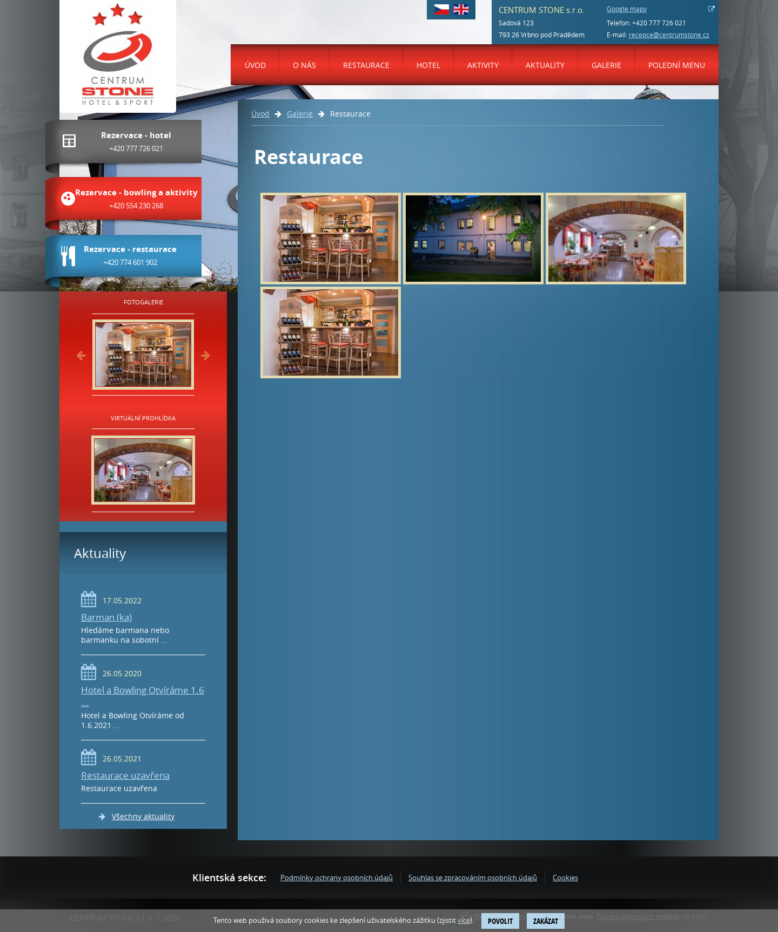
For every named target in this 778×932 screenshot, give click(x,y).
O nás (304, 65)
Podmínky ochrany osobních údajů (336, 877)
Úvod (255, 65)
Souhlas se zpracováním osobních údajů (472, 877)
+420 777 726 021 (659, 22)
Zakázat (545, 921)
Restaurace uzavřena (125, 775)
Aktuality (545, 65)
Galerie (606, 65)
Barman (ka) (106, 617)
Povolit (500, 921)
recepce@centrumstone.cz (669, 34)
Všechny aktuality (143, 816)
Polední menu (676, 65)
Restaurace (366, 65)
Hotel (428, 65)
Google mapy (627, 8)
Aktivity (483, 65)
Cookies (565, 877)
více (464, 920)
